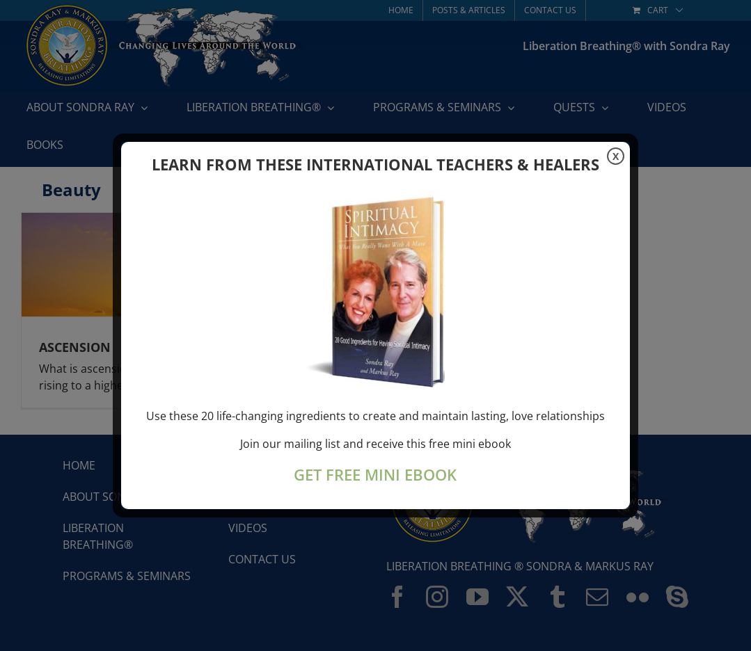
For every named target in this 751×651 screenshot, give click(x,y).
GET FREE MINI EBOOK (375, 474)
